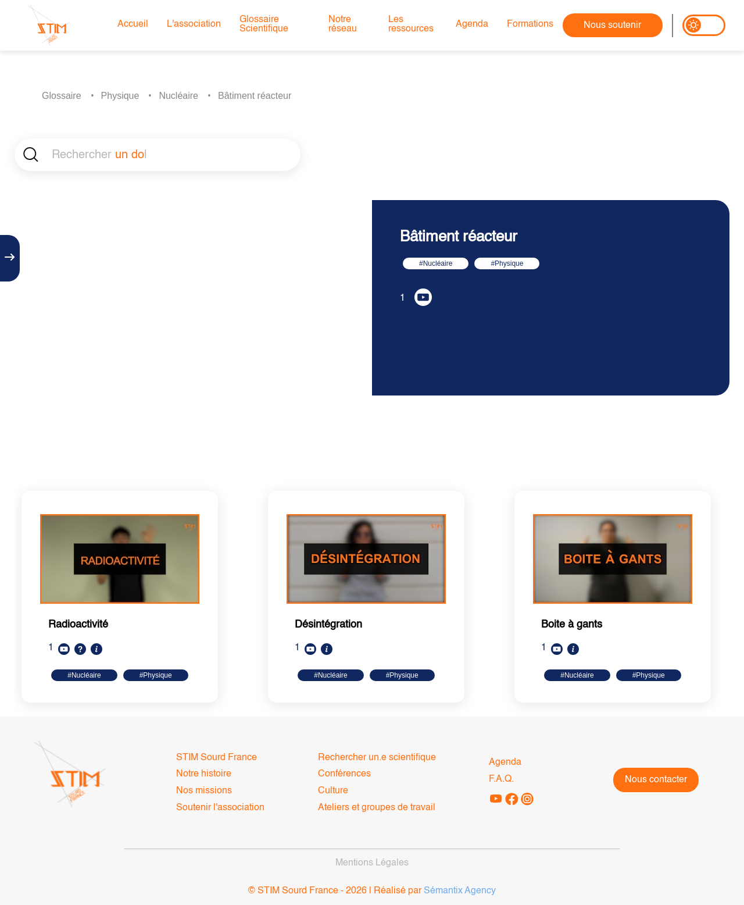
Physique (120, 96)
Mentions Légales (372, 863)
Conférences (344, 774)
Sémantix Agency (460, 891)
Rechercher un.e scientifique (377, 758)
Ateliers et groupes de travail (376, 808)
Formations (530, 24)
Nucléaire (178, 96)
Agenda (472, 24)
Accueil (132, 24)
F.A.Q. (501, 779)
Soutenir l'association (220, 808)
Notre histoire (203, 774)
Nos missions (204, 791)
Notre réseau (342, 24)
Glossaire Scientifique (263, 24)
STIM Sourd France (216, 758)
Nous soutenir (612, 25)
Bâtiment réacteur (254, 96)
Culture (333, 791)
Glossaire (61, 96)
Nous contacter (656, 780)
